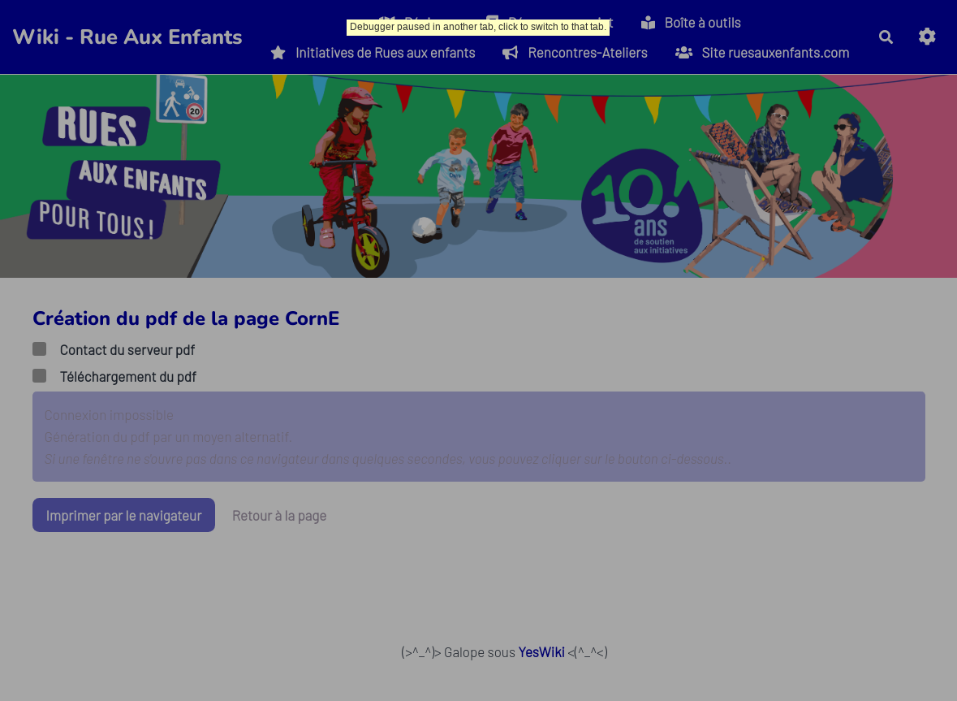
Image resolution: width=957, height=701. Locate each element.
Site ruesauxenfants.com (762, 52)
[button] (927, 37)
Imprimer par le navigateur (124, 515)
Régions (419, 22)
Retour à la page (279, 515)
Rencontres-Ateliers (574, 52)
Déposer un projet (550, 22)
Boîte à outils (691, 22)
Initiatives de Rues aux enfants (372, 52)
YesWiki (541, 651)
